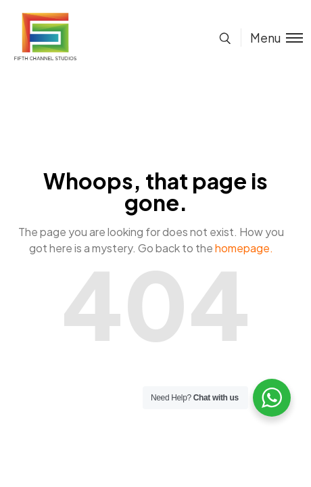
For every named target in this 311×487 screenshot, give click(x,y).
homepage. (244, 248)
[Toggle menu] (272, 37)
